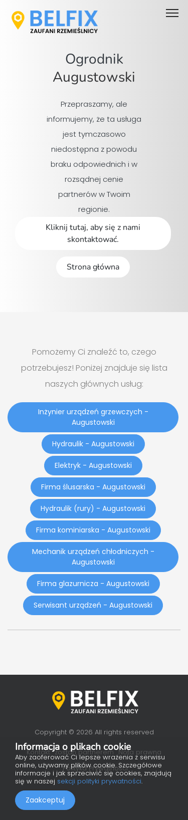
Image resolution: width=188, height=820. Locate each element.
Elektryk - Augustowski (93, 465)
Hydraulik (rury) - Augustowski (93, 508)
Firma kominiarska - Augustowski (93, 530)
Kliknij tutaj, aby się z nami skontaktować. (93, 233)
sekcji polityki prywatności (99, 781)
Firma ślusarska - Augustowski (93, 487)
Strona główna (93, 266)
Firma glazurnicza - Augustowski (93, 584)
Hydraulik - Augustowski (93, 444)
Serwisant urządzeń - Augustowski (93, 605)
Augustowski (94, 77)
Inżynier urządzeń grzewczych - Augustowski (93, 417)
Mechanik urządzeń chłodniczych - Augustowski (93, 556)
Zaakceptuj (45, 800)
